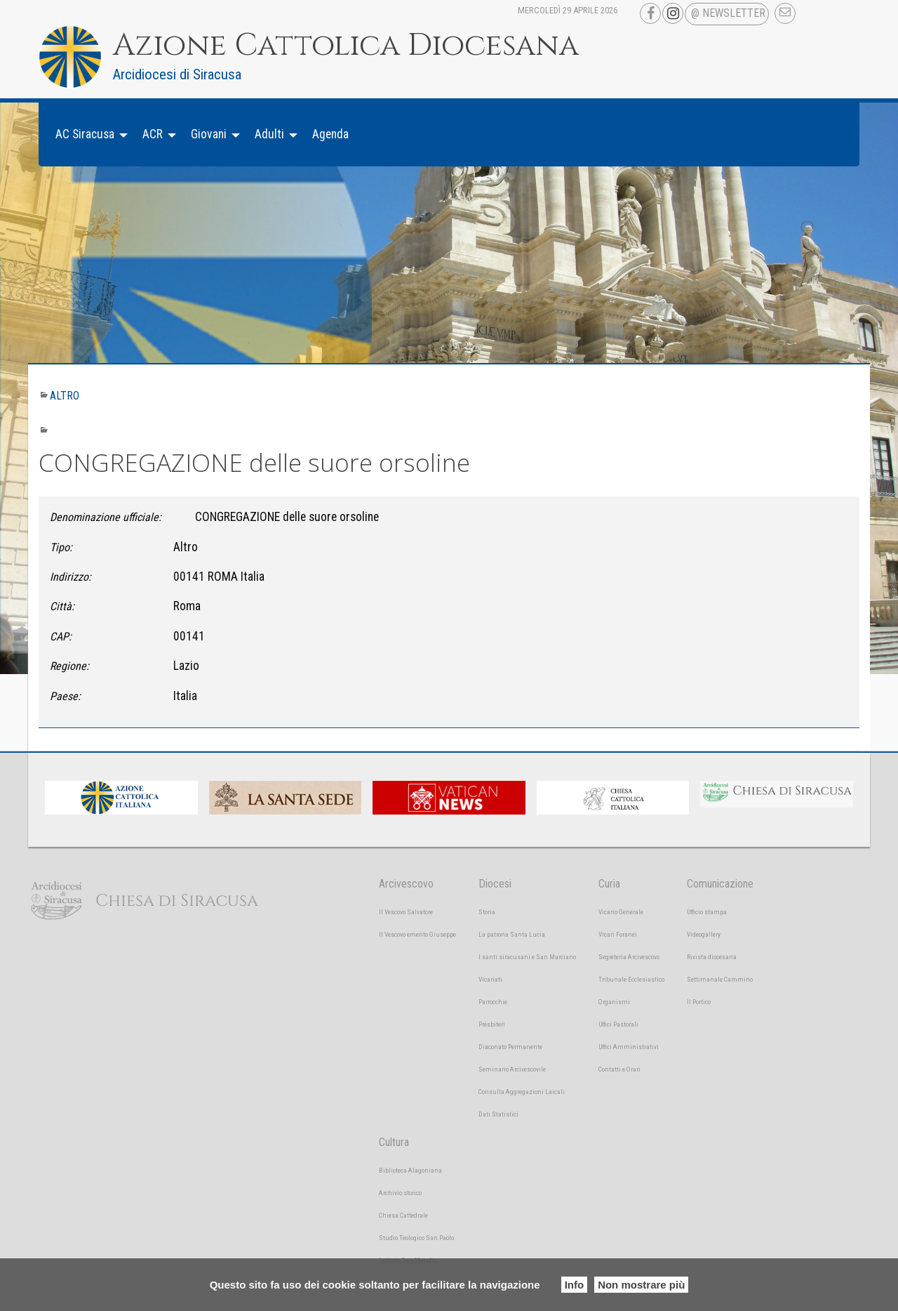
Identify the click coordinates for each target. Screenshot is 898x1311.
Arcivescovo (406, 883)
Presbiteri (491, 1024)
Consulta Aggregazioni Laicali (521, 1091)
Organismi (614, 1002)
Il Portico (699, 1002)
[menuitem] (87, 134)
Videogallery (704, 934)
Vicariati (490, 979)
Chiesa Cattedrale (403, 1215)
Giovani (209, 134)
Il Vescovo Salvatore (406, 912)
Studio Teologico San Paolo (416, 1237)
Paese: (65, 696)
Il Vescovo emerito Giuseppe (417, 934)
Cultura (394, 1142)
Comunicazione (720, 883)
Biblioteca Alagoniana (410, 1170)
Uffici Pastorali (618, 1024)
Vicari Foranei (617, 934)
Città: (62, 606)
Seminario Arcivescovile (512, 1069)
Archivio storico (400, 1193)
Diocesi (494, 883)
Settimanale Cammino (720, 979)
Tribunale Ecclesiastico (631, 979)
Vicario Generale (620, 912)
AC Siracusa (84, 134)
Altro (64, 395)
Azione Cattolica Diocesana (346, 45)
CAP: (61, 636)
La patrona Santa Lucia (511, 934)
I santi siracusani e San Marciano (527, 957)
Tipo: (61, 547)
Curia (609, 883)
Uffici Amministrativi (628, 1046)
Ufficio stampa (707, 912)
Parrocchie (492, 1002)
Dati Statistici (498, 1114)
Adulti (269, 134)
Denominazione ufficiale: (105, 517)
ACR (152, 134)
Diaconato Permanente (510, 1046)
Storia (486, 912)
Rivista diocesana (712, 957)
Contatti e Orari (619, 1069)
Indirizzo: (70, 577)
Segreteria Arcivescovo (628, 957)
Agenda (330, 134)
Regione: (69, 666)
